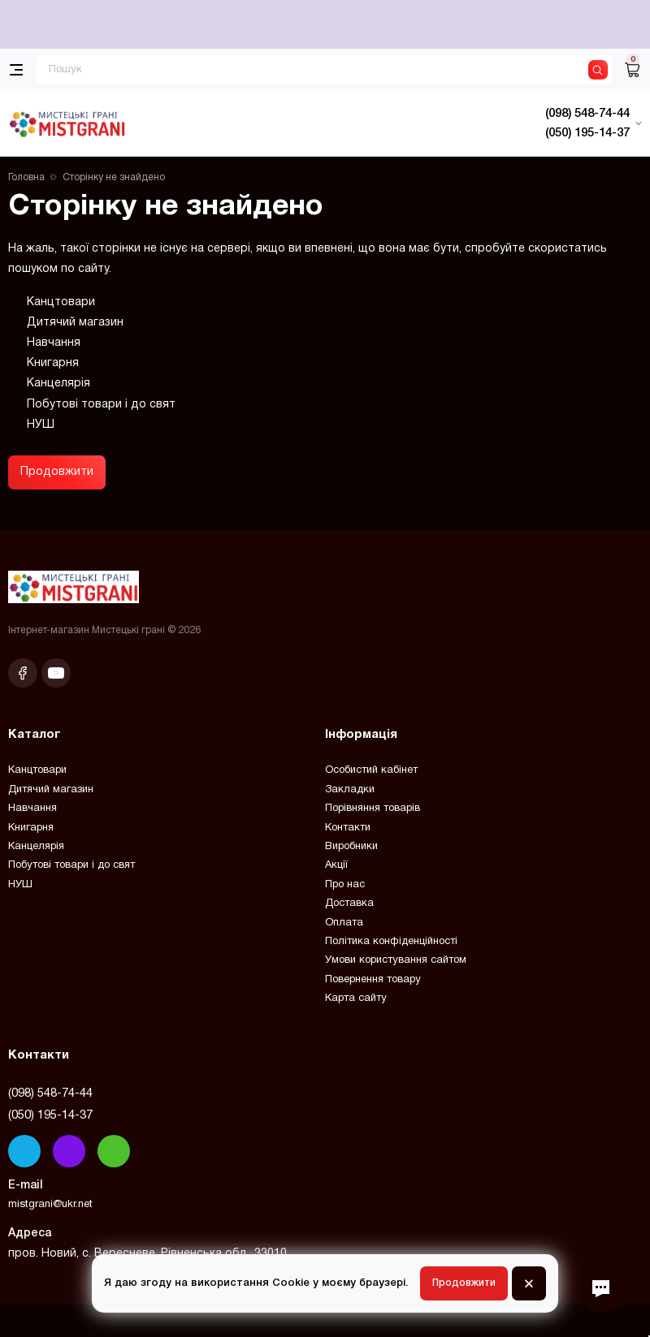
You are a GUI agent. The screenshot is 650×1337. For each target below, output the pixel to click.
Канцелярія (58, 383)
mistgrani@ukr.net (50, 1205)
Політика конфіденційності (391, 942)
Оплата (344, 923)
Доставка (349, 903)
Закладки (350, 790)
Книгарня (53, 363)
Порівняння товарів (372, 808)
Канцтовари (61, 302)
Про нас (345, 885)
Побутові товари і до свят (101, 404)
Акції (336, 865)
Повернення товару (373, 980)
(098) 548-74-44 (50, 1093)
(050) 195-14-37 (50, 1115)
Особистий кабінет (371, 770)
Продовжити (56, 472)
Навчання (53, 343)
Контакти (347, 828)
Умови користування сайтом (395, 960)
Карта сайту (356, 998)
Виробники (351, 847)
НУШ (40, 425)
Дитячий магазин (75, 322)
